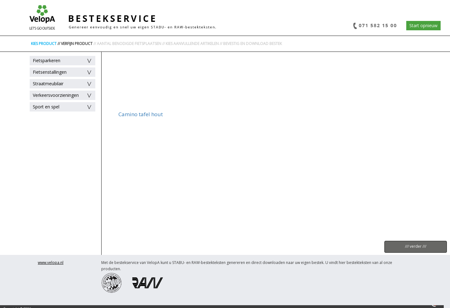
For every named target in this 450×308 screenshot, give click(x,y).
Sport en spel (46, 107)
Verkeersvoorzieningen (56, 95)
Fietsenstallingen (50, 72)
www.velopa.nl (50, 262)
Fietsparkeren (46, 60)
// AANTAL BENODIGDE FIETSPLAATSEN (127, 43)
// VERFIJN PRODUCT (75, 43)
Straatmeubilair (48, 84)
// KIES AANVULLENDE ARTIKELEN (190, 43)
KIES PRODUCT (44, 43)
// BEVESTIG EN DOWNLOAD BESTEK (251, 43)
